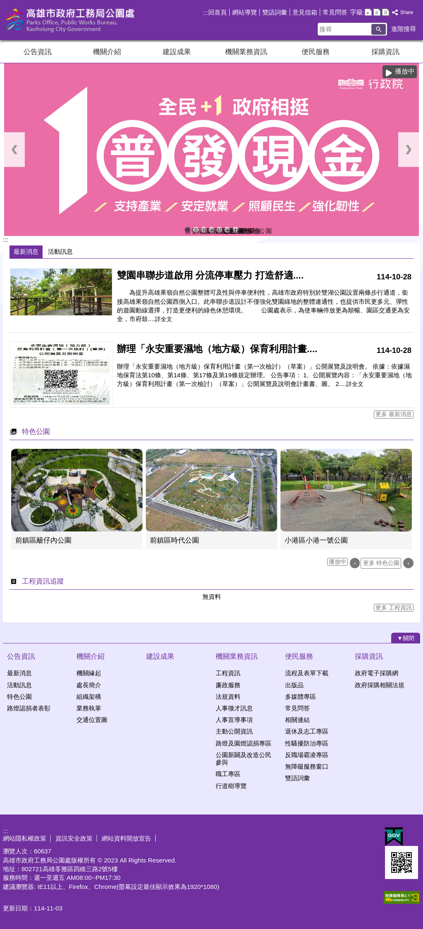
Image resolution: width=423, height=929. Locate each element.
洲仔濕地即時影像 (211, 230)
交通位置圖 (91, 719)
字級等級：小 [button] (368, 12)
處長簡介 (88, 684)
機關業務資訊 (246, 52)
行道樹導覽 (231, 785)
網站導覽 (244, 12)
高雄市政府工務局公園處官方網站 (73, 20)
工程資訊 (228, 673)
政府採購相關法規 (379, 684)
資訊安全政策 (74, 838)
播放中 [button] (405, 71)
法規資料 (228, 696)
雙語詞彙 (274, 12)
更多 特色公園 (381, 563)
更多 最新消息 (393, 414)
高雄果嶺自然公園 (196, 230)
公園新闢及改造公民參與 (243, 758)
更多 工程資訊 (393, 608)
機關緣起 (88, 673)
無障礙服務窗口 (306, 766)
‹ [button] (14, 149)
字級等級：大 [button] (385, 12)
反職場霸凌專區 (306, 754)
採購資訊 (385, 52)
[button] (378, 29)
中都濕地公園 (235, 230)
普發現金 (187, 230)
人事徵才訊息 (234, 708)
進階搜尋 (403, 28)
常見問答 (335, 12)
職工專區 (228, 773)
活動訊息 (19, 684)
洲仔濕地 (227, 230)
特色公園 (19, 696)
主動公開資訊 (234, 731)
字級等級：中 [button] (377, 12)
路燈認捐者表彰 (28, 708)
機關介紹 (107, 52)
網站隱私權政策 (24, 838)
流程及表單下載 (306, 673)
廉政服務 (228, 684)
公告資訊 (38, 52)
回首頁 (217, 12)
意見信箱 (304, 12)
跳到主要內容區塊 (4, 4)
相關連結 (297, 719)
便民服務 (316, 52)
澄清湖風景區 (204, 230)
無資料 (211, 596)
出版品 (294, 684)
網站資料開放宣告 (126, 838)
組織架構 (88, 696)
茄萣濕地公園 (219, 230)
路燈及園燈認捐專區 (243, 743)
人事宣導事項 (234, 719)
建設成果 (177, 52)
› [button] (408, 149)
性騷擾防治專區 (306, 743)
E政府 (394, 836)
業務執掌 (88, 708)
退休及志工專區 (306, 731)
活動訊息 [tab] (60, 251)
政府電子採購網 (376, 673)
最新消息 (19, 673)
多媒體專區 (300, 696)
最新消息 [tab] (26, 251)
